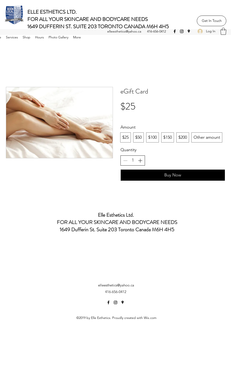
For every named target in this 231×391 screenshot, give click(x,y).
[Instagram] (181, 31)
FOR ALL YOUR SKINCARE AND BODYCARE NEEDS (87, 19)
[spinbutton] (132, 160)
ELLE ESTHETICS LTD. (53, 12)
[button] (223, 31)
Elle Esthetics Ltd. (117, 215)
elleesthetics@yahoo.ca (124, 31)
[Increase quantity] (140, 160)
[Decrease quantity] (125, 160)
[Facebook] (174, 31)
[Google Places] (188, 31)
